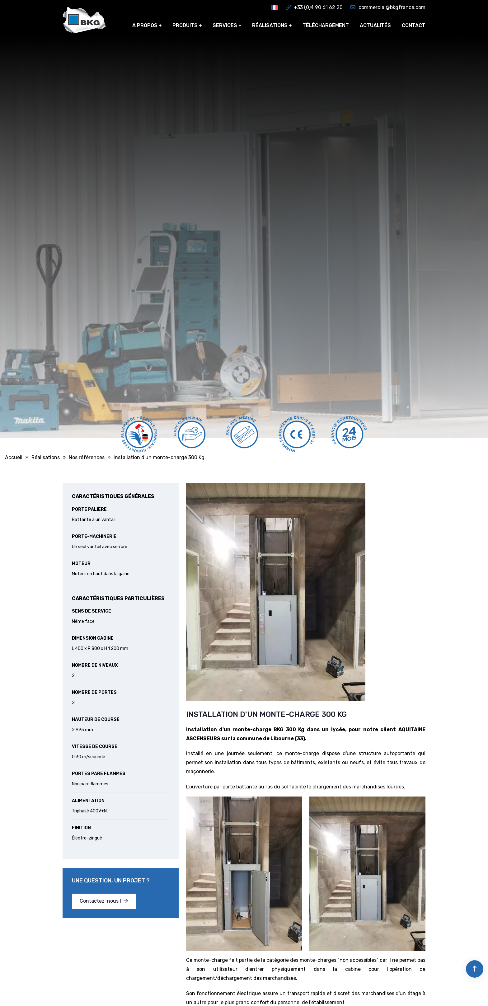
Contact (413, 25)
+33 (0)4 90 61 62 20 (314, 7)
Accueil (13, 457)
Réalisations (270, 25)
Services (225, 25)
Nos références (87, 457)
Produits (185, 25)
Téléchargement (326, 25)
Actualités (375, 25)
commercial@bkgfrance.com (387, 7)
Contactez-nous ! (104, 901)
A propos (144, 25)
